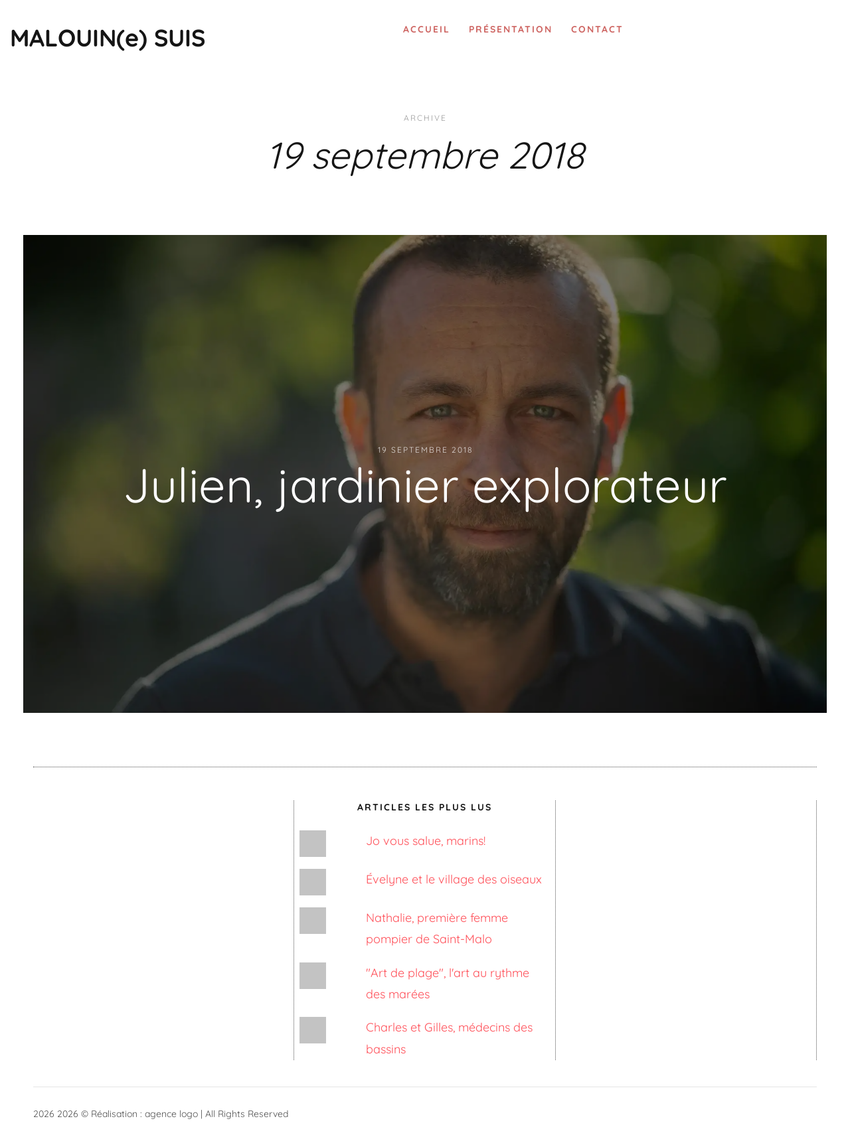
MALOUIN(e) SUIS (107, 37)
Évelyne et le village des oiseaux (454, 879)
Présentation (510, 29)
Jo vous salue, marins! (425, 840)
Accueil (426, 29)
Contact (597, 29)
